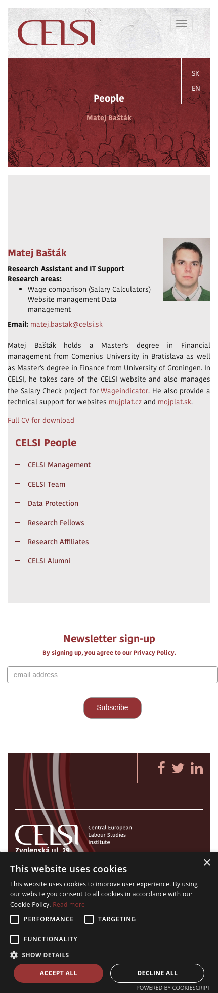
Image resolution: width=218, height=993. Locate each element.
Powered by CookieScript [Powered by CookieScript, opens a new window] (173, 987)
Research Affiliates (58, 542)
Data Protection (53, 503)
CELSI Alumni (49, 561)
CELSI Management (59, 465)
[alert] (109, 922)
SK (195, 73)
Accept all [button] (58, 973)
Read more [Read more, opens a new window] (69, 904)
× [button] (206, 863)
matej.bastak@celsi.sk (66, 324)
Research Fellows (56, 522)
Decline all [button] (157, 973)
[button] (109, 954)
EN (196, 88)
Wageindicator (124, 391)
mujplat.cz (125, 402)
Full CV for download (41, 420)
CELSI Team (46, 484)
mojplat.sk (174, 402)
